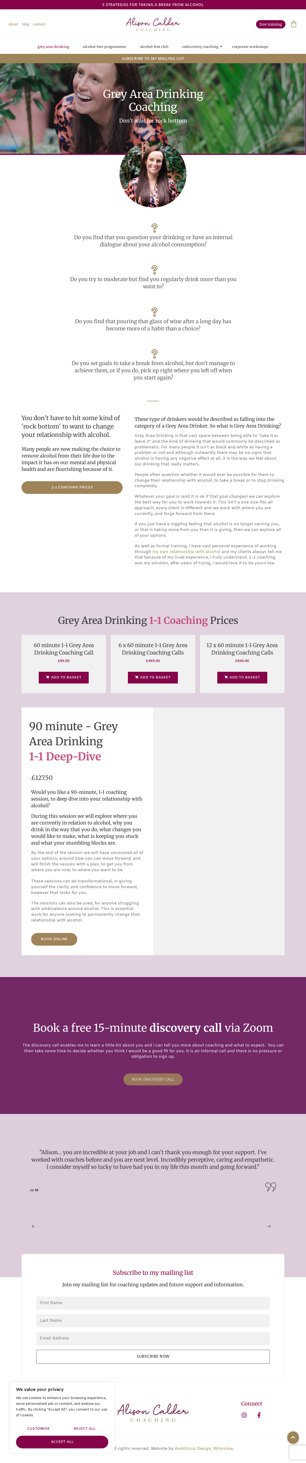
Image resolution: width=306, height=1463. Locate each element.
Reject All (84, 1429)
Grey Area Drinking (53, 47)
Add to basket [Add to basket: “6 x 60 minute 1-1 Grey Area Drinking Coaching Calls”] (153, 679)
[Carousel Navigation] (153, 1229)
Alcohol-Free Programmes (104, 47)
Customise (38, 1429)
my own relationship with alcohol (186, 553)
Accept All (62, 1442)
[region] (62, 1417)
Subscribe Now (153, 1358)
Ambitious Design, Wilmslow (204, 1450)
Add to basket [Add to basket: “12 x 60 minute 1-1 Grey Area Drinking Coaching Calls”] (242, 679)
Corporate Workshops (250, 47)
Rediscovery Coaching (202, 47)
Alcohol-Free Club (154, 47)
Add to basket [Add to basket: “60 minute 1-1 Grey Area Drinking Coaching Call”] (64, 679)
